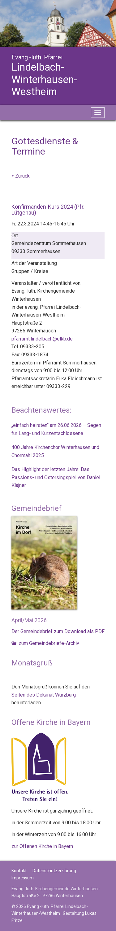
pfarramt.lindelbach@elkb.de (42, 339)
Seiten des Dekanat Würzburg (43, 695)
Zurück (22, 176)
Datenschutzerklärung (54, 870)
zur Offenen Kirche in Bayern (42, 846)
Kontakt (19, 870)
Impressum (22, 877)
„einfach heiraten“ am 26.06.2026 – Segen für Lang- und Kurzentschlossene (56, 429)
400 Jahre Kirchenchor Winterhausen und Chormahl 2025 (55, 451)
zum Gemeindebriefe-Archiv (45, 643)
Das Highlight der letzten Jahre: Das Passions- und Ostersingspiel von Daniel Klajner (55, 477)
